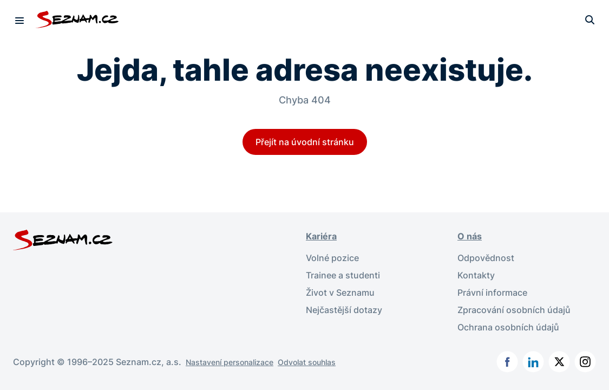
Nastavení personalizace (229, 362)
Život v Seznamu (340, 292)
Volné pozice (332, 257)
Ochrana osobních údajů (508, 327)
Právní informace (492, 292)
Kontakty (476, 275)
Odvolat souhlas (307, 362)
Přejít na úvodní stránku (305, 141)
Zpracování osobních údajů (514, 309)
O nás (469, 236)
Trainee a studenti (343, 275)
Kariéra (321, 236)
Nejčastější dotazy (344, 309)
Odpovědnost (485, 257)
